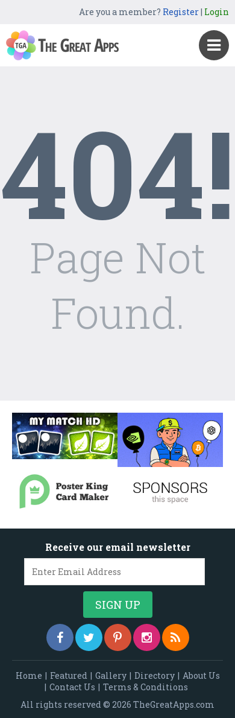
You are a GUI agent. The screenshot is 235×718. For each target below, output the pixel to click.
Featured (68, 675)
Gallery (111, 675)
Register (181, 11)
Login (216, 11)
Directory (154, 675)
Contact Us (72, 687)
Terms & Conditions (145, 687)
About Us (201, 675)
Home (29, 675)
